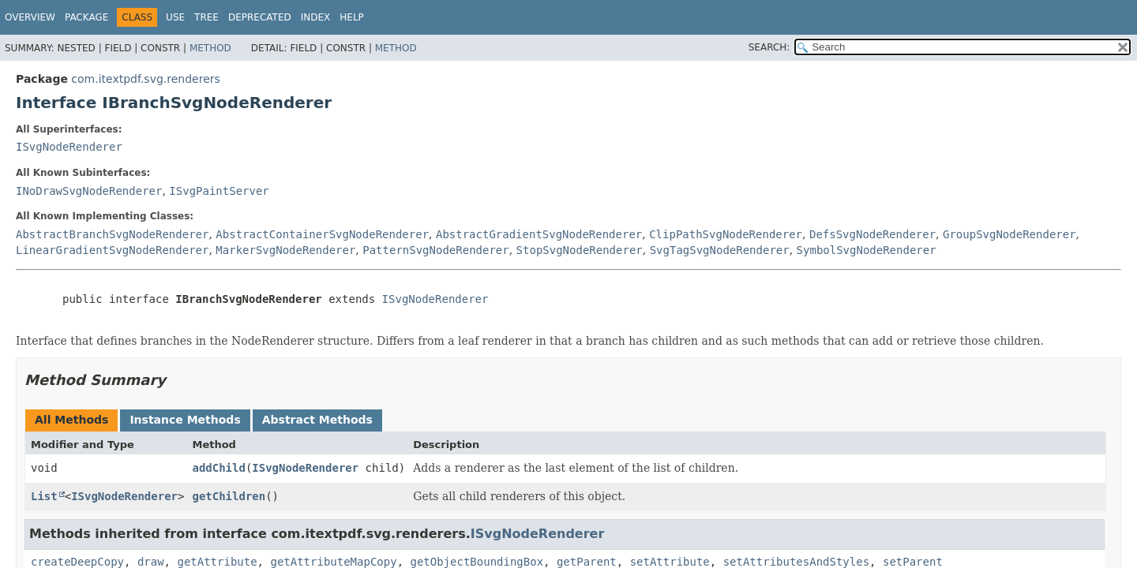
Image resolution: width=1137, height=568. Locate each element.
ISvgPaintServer (218, 191)
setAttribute (670, 561)
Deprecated (259, 17)
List (44, 496)
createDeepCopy (77, 561)
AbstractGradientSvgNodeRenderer (539, 234)
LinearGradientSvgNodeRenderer (112, 250)
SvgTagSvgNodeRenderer (720, 250)
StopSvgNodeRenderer (579, 250)
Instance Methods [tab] (184, 419)
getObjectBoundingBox (476, 561)
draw (150, 561)
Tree (206, 17)
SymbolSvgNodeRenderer (866, 250)
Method (210, 48)
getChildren (228, 496)
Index (316, 17)
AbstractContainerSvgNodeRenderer (322, 234)
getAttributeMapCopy (333, 561)
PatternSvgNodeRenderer (435, 250)
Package (86, 17)
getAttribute (217, 561)
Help (352, 17)
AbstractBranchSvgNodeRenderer (112, 234)
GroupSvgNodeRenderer (1009, 234)
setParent (913, 561)
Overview (30, 17)
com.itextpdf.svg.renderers (145, 79)
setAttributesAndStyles (796, 561)
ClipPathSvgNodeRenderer (725, 234)
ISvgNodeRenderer (69, 146)
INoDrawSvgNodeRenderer (89, 191)
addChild (218, 468)
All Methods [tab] (71, 419)
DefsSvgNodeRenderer (872, 234)
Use (175, 17)
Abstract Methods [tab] (317, 419)
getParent (587, 561)
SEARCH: (769, 47)
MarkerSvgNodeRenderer (285, 250)
